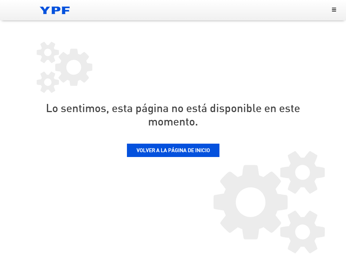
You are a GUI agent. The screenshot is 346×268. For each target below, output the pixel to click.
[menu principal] (334, 10)
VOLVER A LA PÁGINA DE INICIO (173, 150)
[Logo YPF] (54, 10)
